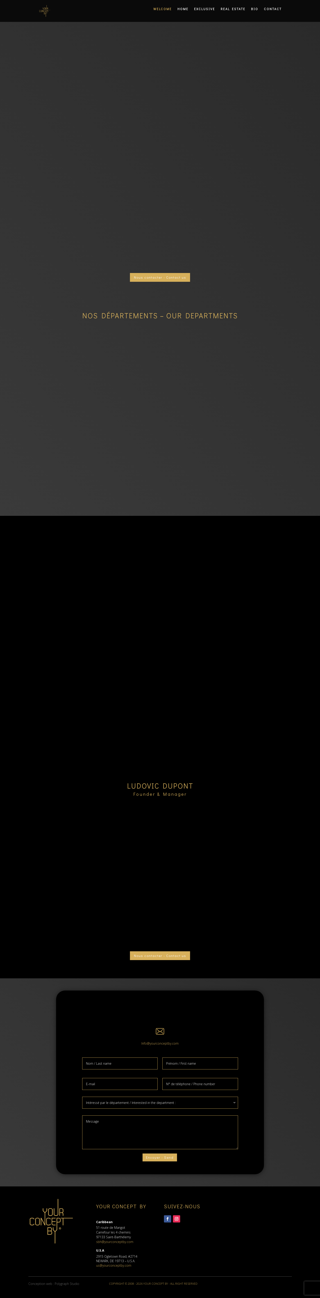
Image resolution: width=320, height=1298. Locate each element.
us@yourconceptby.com (113, 1270)
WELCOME (162, 13)
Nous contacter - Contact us (160, 278)
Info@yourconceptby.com (160, 1046)
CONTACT (273, 13)
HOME (182, 13)
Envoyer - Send (159, 1161)
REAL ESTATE (233, 13)
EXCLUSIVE (204, 13)
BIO (254, 13)
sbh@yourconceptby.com (114, 1246)
